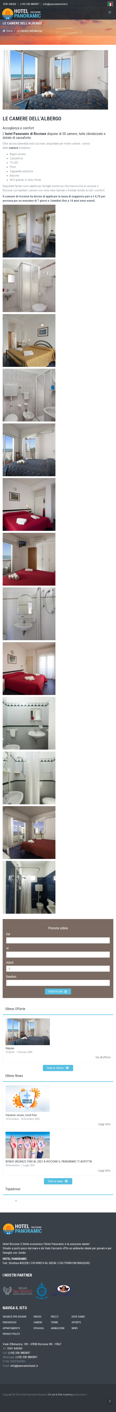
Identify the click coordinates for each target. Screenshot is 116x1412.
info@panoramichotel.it (55, 4)
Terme (54, 1322)
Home (8, 31)
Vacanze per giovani (14, 1316)
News (75, 1328)
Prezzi (54, 1316)
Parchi (37, 1316)
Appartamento (11, 1328)
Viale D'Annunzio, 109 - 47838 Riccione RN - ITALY (32, 1344)
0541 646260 (9, 4)
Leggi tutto (104, 1124)
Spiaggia (38, 1328)
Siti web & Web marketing (60, 1394)
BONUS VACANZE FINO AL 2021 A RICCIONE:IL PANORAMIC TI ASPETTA (48, 1161)
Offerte (76, 1322)
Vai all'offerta (103, 1057)
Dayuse (9, 1048)
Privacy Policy (11, 1334)
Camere (37, 1322)
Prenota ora (57, 991)
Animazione (57, 1328)
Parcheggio (9, 1322)
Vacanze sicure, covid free (21, 1115)
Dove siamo (78, 1316)
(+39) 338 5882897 (29, 4)
